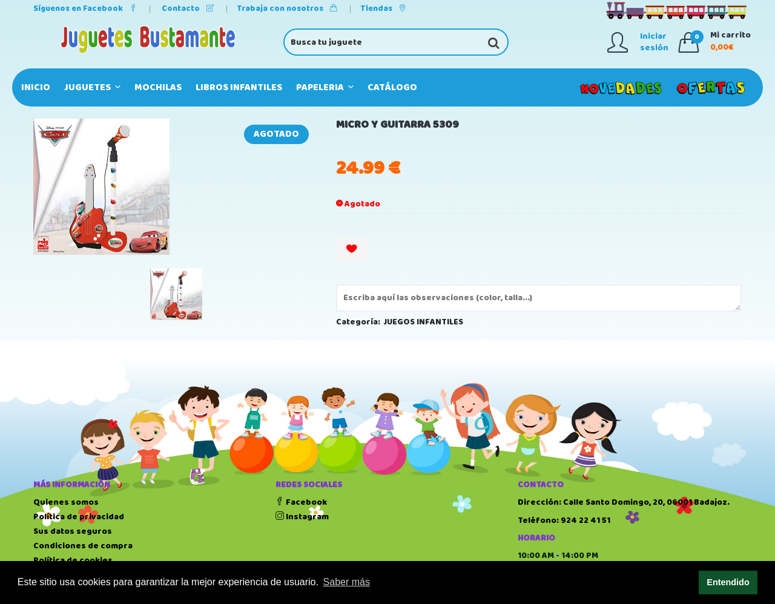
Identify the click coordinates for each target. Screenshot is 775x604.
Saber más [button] (346, 582)
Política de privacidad (78, 517)
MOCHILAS (158, 87)
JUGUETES (92, 87)
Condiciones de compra (83, 546)
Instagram (302, 517)
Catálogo (392, 87)
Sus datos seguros (72, 531)
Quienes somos (66, 502)
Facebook (301, 502)
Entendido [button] (728, 582)
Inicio (35, 87)
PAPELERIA (325, 87)
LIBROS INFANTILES (239, 87)
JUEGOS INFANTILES (423, 322)
